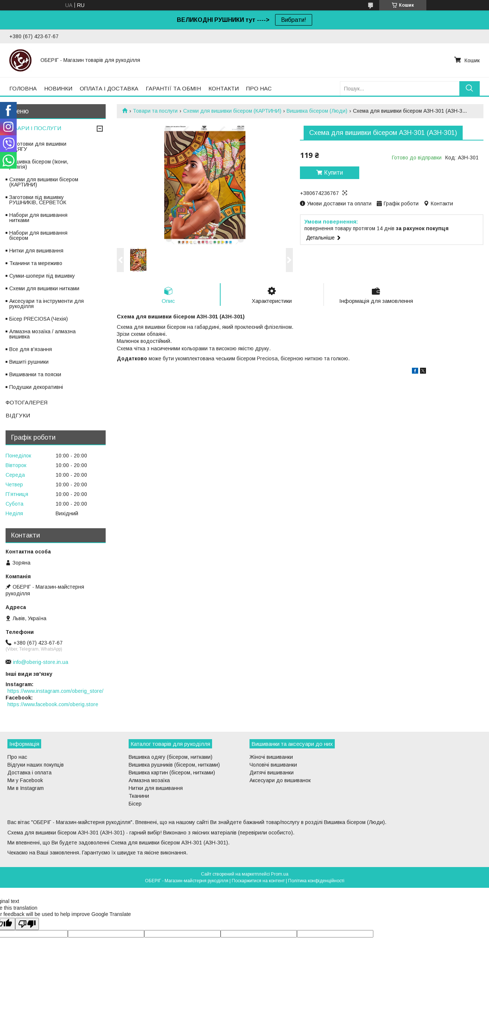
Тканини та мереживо (35, 263)
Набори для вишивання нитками (38, 217)
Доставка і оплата (29, 772)
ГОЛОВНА (23, 88)
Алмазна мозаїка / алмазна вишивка (42, 334)
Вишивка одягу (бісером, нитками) (170, 757)
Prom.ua (279, 874)
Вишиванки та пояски (35, 374)
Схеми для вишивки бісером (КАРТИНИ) (232, 111)
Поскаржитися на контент (258, 880)
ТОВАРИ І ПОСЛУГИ (33, 128)
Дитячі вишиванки (272, 772)
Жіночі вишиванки (271, 757)
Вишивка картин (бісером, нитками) (172, 772)
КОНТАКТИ (223, 88)
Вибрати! (293, 20)
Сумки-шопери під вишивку (42, 276)
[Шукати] (469, 88)
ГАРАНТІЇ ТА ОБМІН (173, 88)
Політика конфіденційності (316, 880)
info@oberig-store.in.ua (40, 662)
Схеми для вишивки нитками (44, 288)
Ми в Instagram (25, 788)
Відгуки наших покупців (35, 765)
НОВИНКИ (58, 88)
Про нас (17, 757)
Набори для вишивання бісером (38, 235)
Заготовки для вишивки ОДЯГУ (37, 146)
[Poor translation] (27, 924)
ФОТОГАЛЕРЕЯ (26, 402)
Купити (333, 172)
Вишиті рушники (29, 362)
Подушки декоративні (36, 387)
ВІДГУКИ (18, 415)
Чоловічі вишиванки (273, 765)
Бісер (135, 804)
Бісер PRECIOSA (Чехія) (38, 319)
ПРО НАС (259, 88)
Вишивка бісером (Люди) (317, 111)
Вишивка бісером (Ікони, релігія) (38, 164)
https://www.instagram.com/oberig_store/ (55, 691)
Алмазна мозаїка (149, 780)
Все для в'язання (30, 349)
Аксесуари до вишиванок (280, 780)
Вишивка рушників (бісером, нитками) (174, 765)
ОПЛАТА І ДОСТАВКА (109, 88)
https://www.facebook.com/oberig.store (52, 704)
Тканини (139, 796)
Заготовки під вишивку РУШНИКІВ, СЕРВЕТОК (37, 199)
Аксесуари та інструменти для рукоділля (46, 303)
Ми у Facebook (25, 780)
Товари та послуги (155, 111)
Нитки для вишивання (36, 251)
